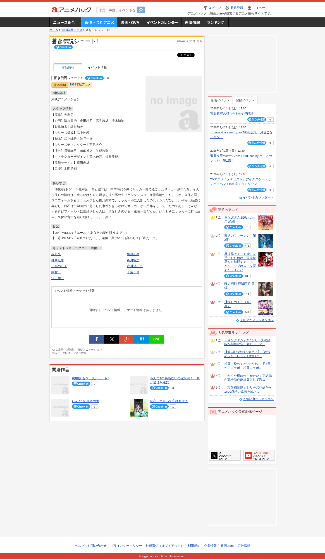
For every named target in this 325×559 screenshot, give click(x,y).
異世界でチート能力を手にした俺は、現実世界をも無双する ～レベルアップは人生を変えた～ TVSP (240, 262)
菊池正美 (133, 254)
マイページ (260, 7)
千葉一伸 (133, 272)
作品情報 (68, 67)
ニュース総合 (65, 22)
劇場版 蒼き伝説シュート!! (90, 378)
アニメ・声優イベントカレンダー (162, 22)
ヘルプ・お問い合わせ (91, 545)
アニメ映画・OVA (130, 22)
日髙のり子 (59, 266)
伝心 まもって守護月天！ (169, 401)
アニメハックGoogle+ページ (259, 455)
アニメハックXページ (225, 455)
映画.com (227, 545)
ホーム (53, 30)
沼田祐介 (57, 278)
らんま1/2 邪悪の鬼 (85, 401)
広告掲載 (243, 545)
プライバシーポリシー (126, 545)
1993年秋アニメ (71, 30)
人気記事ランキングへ (258, 399)
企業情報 (210, 545)
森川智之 (133, 260)
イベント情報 (97, 67)
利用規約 (194, 545)
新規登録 (236, 7)
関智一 (56, 272)
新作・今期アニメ (99, 22)
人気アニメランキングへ (257, 320)
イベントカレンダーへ (258, 197)
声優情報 (192, 22)
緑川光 (56, 254)
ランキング (216, 22)
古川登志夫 (135, 266)
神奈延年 (57, 260)
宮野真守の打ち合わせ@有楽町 (232, 113)
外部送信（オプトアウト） (165, 545)
